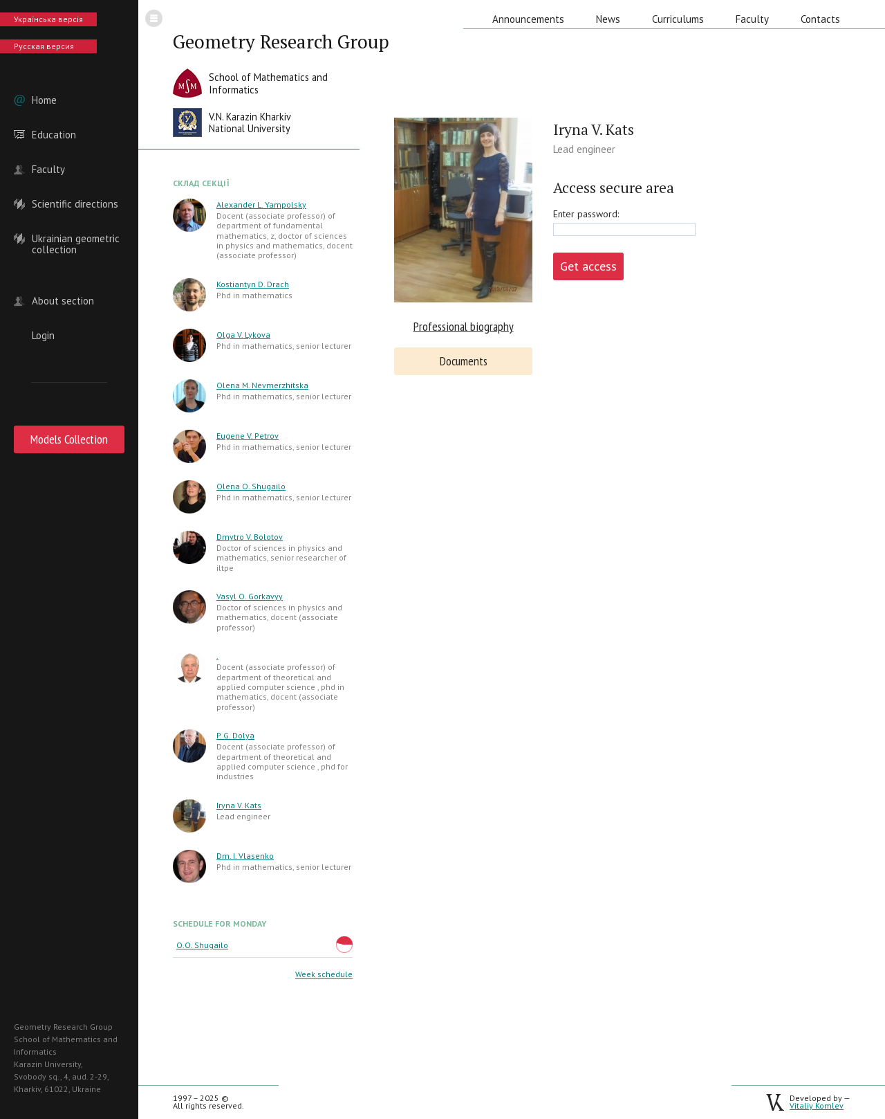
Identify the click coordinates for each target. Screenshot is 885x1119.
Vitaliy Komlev (817, 1105)
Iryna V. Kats (238, 805)
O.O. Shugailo (202, 945)
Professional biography (463, 326)
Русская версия (44, 46)
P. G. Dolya (235, 735)
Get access (588, 266)
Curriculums (678, 19)
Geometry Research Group (281, 41)
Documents (463, 361)
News (608, 19)
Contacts (820, 19)
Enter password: (586, 214)
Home (44, 100)
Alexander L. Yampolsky (261, 204)
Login (43, 335)
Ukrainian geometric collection (76, 238)
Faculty (48, 169)
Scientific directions (75, 204)
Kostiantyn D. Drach (252, 284)
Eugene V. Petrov (247, 435)
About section (63, 301)
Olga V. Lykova (243, 334)
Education (54, 134)
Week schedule (324, 974)
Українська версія (48, 19)
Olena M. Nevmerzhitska (262, 385)
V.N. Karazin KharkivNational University (250, 123)
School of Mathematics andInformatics (268, 83)
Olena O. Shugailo (251, 486)
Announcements (528, 19)
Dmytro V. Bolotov (249, 536)
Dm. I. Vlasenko (245, 855)
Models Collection (69, 439)
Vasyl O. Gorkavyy (249, 596)
